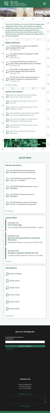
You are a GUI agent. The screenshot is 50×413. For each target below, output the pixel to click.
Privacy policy (25, 406)
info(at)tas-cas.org (25, 394)
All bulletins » (9, 316)
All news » (8, 261)
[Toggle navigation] (44, 3)
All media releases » (11, 85)
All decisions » (9, 211)
